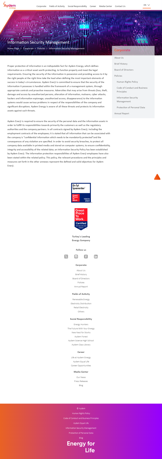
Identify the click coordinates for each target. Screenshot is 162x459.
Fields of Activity (57, 6)
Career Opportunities (81, 366)
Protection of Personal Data (131, 107)
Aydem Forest (81, 337)
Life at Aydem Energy (81, 357)
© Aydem (81, 408)
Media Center (105, 6)
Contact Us (120, 6)
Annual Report (121, 113)
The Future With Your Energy (81, 329)
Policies (41, 48)
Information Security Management (127, 100)
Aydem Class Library (81, 345)
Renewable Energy (81, 299)
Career (93, 6)
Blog (81, 385)
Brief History (120, 64)
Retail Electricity (81, 307)
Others (81, 312)
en (145, 5)
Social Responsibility (77, 6)
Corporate (41, 6)
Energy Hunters (81, 324)
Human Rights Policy (127, 82)
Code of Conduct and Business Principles (132, 90)
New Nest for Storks (81, 332)
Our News (81, 377)
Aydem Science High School (81, 341)
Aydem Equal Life (81, 362)
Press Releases (81, 381)
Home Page (13, 48)
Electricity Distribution (81, 304)
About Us (119, 58)
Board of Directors (123, 70)
